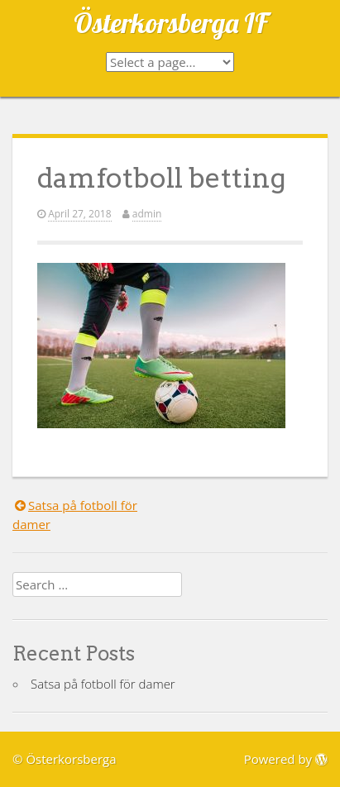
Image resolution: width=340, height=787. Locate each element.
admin (147, 214)
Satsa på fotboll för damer (103, 683)
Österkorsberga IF (170, 23)
